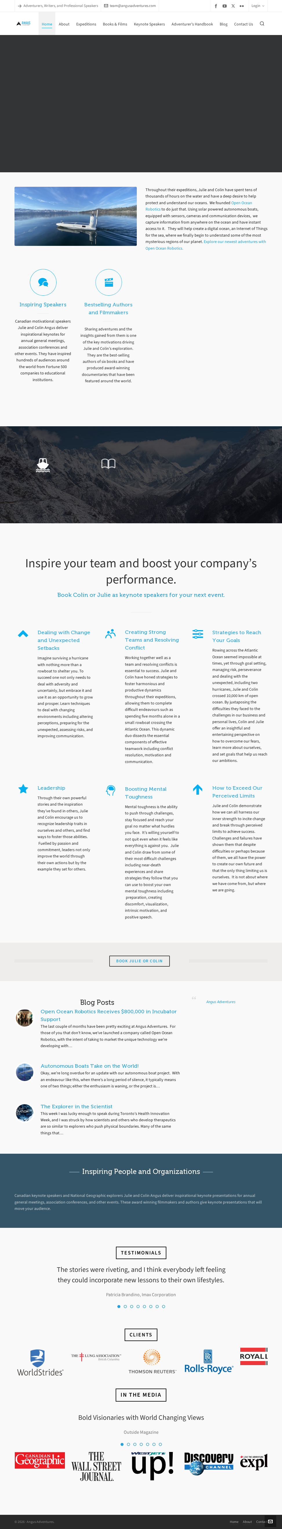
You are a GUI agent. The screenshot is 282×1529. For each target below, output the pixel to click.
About (247, 1521)
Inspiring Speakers (41, 303)
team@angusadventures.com (130, 5)
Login (258, 5)
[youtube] (225, 6)
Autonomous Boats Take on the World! (90, 1066)
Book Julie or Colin (139, 961)
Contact (262, 1521)
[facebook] (217, 6)
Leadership (41, 788)
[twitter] (234, 6)
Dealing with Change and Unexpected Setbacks (54, 640)
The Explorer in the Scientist (76, 1106)
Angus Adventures (221, 1002)
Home (234, 1521)
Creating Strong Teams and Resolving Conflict (152, 616)
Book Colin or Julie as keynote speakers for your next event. (141, 595)
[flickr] (242, 6)
